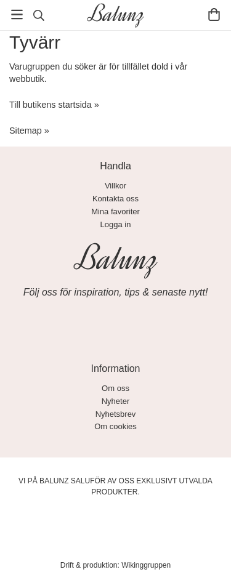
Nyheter (116, 401)
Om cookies (115, 426)
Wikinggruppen (146, 565)
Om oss (115, 388)
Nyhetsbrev (115, 414)
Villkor (115, 185)
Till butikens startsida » (54, 105)
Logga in (115, 224)
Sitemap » (29, 130)
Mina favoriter (115, 211)
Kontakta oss (115, 198)
